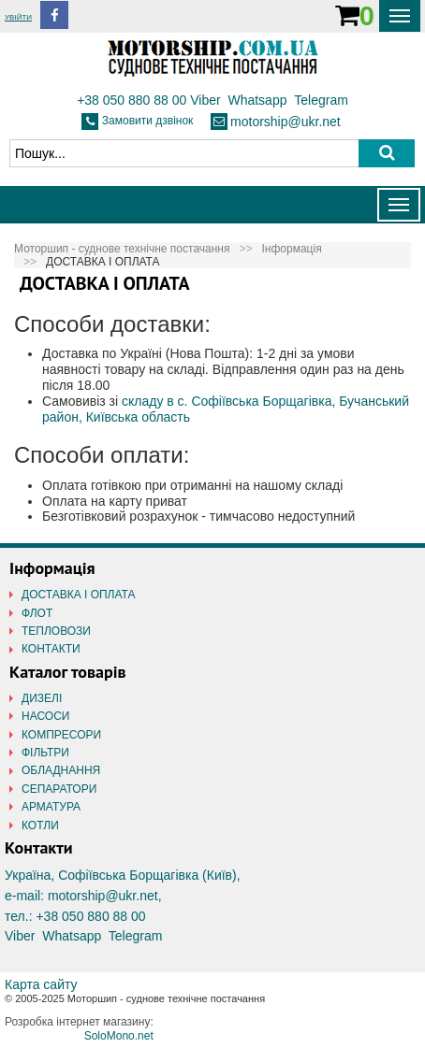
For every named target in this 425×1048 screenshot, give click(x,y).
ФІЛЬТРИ (45, 752)
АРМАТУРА (51, 806)
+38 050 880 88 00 (131, 100)
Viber (205, 100)
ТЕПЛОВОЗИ (56, 631)
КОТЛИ (40, 825)
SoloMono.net (119, 1035)
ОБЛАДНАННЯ (61, 770)
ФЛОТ (37, 613)
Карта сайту (41, 984)
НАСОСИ (45, 716)
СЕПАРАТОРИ (59, 789)
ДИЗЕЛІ (42, 698)
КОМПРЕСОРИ (61, 734)
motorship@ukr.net (285, 121)
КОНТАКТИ (51, 648)
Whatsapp (256, 100)
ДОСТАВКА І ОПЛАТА (79, 594)
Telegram (321, 100)
